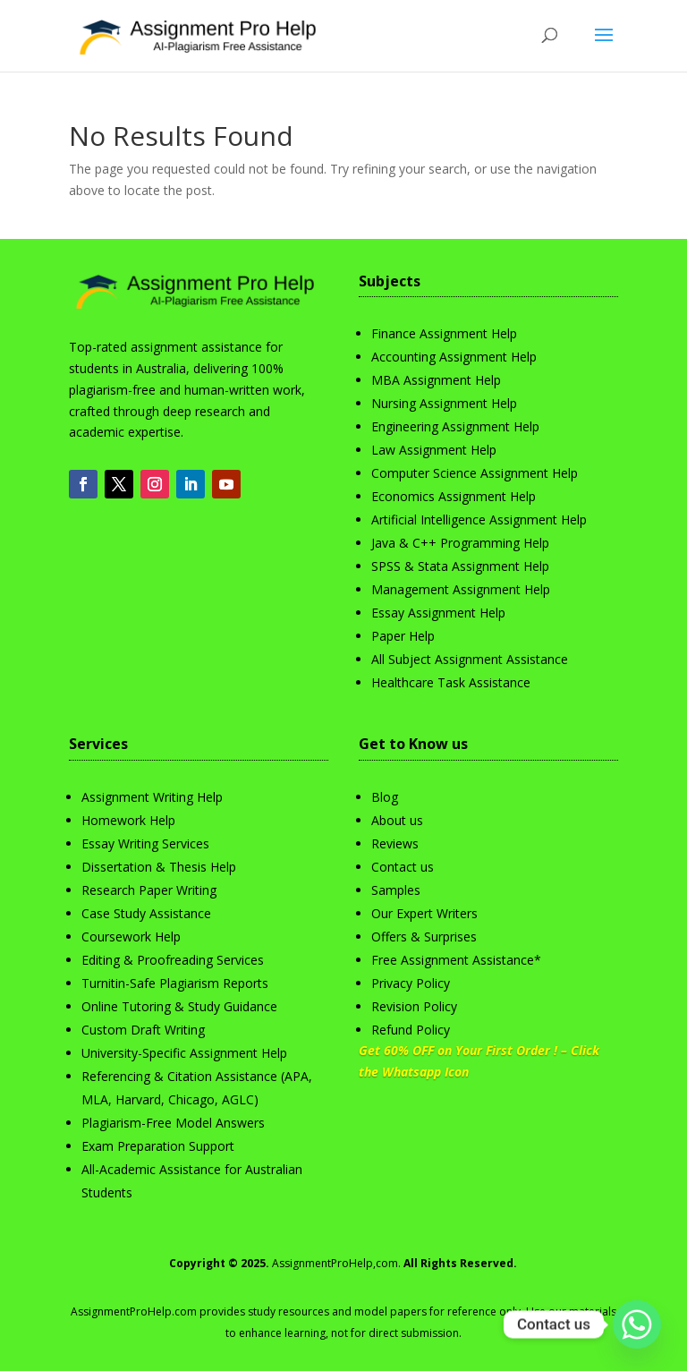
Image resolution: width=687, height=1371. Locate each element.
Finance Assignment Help (444, 333)
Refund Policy (410, 1029)
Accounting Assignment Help (454, 356)
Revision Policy (414, 1006)
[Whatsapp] (637, 1324)
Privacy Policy (410, 983)
